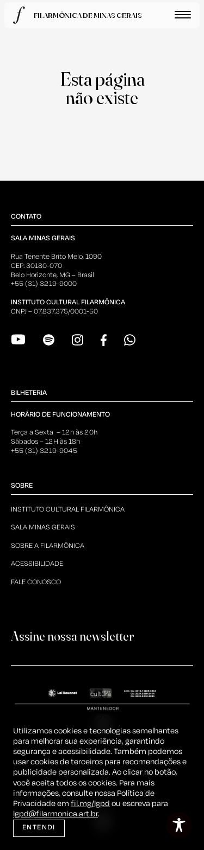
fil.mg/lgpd (90, 804)
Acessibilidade (37, 564)
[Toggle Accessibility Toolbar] (179, 825)
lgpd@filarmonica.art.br (55, 814)
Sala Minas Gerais (43, 527)
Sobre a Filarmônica (47, 546)
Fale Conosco (36, 582)
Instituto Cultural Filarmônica (68, 510)
